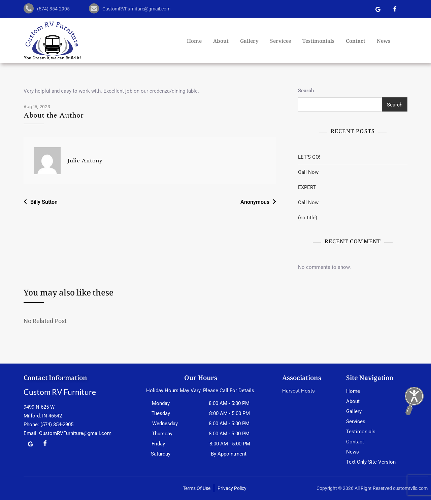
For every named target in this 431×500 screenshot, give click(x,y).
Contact (355, 41)
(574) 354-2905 (56, 424)
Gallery (249, 41)
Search (306, 91)
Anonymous (254, 202)
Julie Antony (84, 160)
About (221, 41)
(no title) (307, 218)
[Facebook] (395, 10)
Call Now (308, 172)
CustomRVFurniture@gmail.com (75, 433)
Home (194, 41)
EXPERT (307, 187)
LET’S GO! (309, 157)
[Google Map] (378, 10)
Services (280, 41)
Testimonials (318, 41)
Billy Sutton (44, 202)
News (383, 41)
